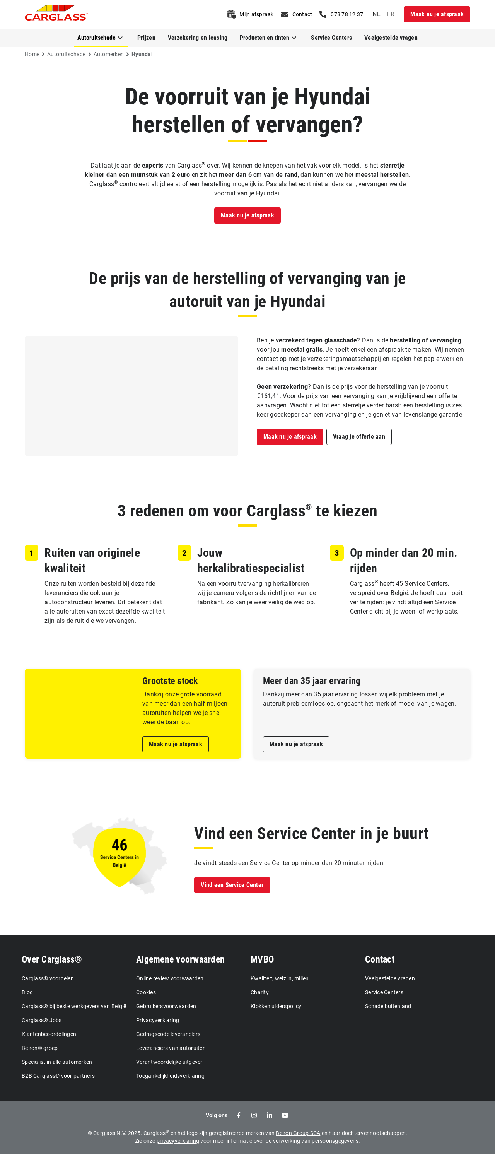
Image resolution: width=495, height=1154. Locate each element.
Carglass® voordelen (48, 978)
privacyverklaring (178, 1141)
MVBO (262, 959)
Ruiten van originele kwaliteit (92, 560)
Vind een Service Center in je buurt (311, 833)
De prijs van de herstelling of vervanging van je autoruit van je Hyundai (247, 290)
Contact (379, 959)
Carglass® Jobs (42, 1020)
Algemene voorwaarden (180, 959)
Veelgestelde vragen (391, 37)
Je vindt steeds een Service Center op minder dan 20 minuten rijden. (289, 863)
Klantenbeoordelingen (49, 1034)
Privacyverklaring (157, 1020)
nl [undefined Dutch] (376, 14)
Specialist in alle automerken (57, 1062)
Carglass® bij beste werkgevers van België (74, 1006)
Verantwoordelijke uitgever (169, 1062)
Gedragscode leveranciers (168, 1034)
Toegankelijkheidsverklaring (170, 1076)
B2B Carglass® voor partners (58, 1076)
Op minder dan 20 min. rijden (404, 560)
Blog (27, 992)
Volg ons (217, 1115)
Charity (260, 992)
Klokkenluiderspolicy (276, 1006)
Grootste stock (170, 680)
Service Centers (331, 37)
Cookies (146, 992)
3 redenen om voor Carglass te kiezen (247, 510)
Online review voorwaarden (169, 978)
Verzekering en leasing (198, 37)
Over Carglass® (52, 959)
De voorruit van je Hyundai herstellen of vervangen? (247, 110)
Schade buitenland (388, 1006)
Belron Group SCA (298, 1133)
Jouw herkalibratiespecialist (250, 560)
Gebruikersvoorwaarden (166, 1006)
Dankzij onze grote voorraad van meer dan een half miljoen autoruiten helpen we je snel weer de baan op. (184, 708)
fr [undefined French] (391, 14)
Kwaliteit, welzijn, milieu (280, 978)
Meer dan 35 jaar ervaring (311, 680)
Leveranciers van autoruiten (171, 1048)
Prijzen (146, 37)
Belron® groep (40, 1048)
